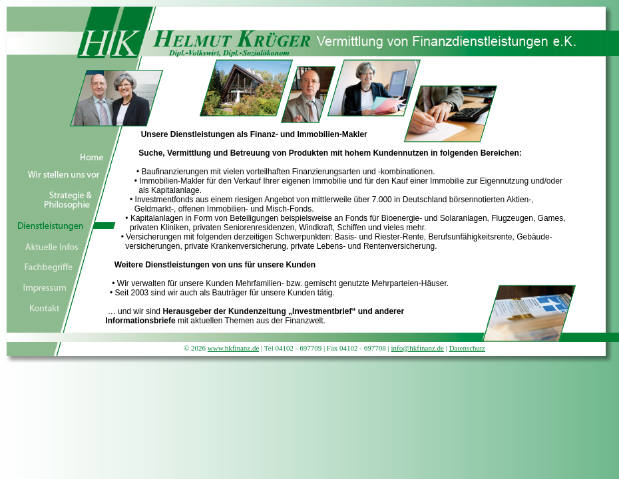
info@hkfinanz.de (417, 348)
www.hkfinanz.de (233, 348)
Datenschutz (467, 348)
